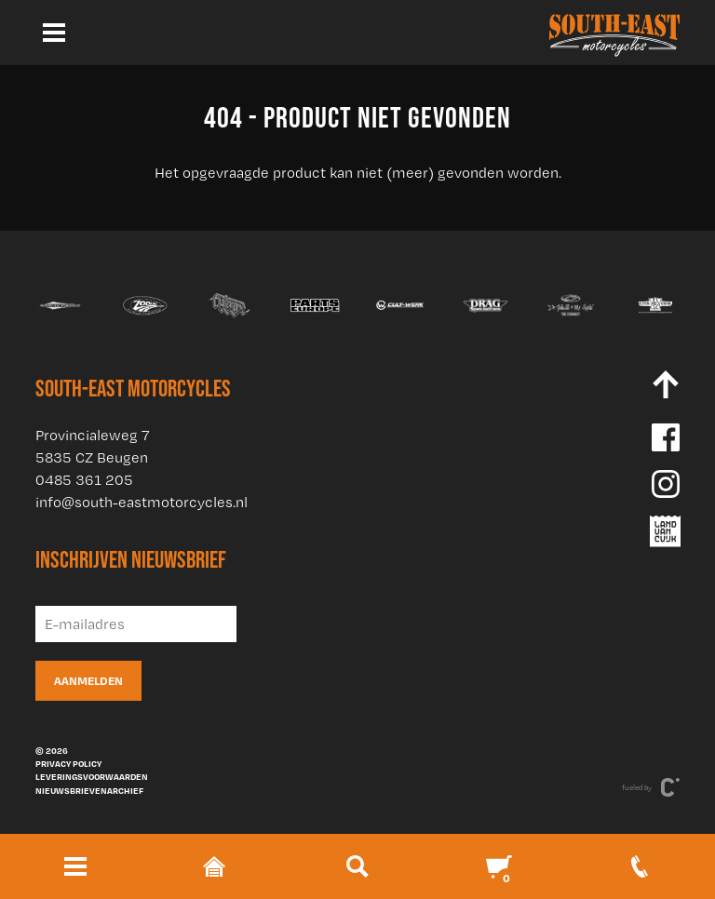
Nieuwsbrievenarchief (89, 790)
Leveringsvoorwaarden (91, 776)
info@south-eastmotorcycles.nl (141, 502)
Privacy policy (68, 763)
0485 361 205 (84, 480)
